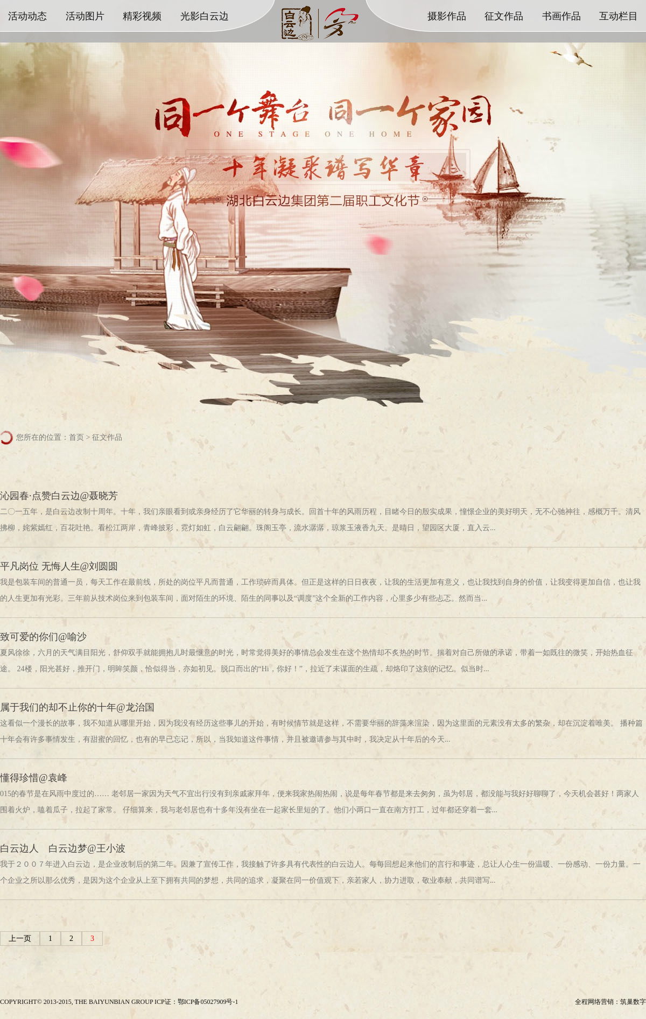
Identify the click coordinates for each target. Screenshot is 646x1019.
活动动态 (27, 16)
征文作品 (503, 16)
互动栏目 (618, 16)
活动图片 (85, 16)
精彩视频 (142, 16)
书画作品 (561, 16)
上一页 (20, 938)
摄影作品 (446, 16)
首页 (76, 437)
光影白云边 (204, 16)
